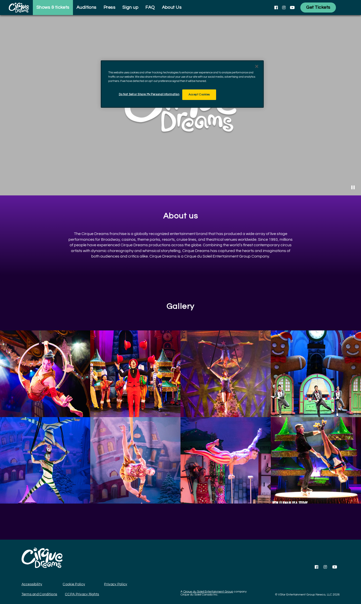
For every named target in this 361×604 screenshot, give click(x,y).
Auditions (86, 7)
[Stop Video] (353, 187)
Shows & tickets (52, 7)
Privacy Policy (115, 584)
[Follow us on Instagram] (284, 7)
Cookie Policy (74, 584)
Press (109, 7)
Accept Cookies (199, 94)
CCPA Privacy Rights (82, 594)
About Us (172, 7)
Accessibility (32, 584)
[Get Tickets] (318, 8)
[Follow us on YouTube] (292, 7)
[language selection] (349, 7)
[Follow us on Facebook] (276, 7)
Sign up (130, 7)
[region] (182, 84)
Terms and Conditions (39, 594)
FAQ (150, 7)
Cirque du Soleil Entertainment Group (208, 591)
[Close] (256, 66)
